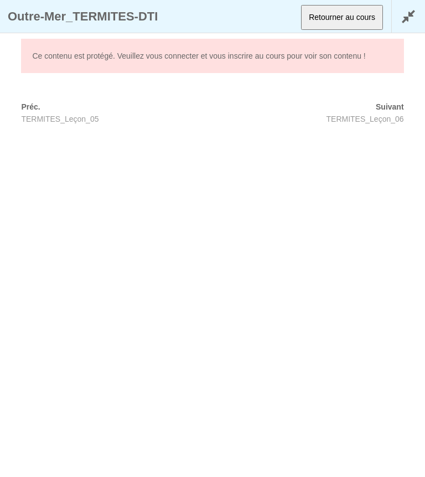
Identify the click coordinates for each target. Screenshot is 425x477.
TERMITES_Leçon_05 (60, 119)
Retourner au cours (342, 17)
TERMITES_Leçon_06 (365, 119)
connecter (181, 55)
